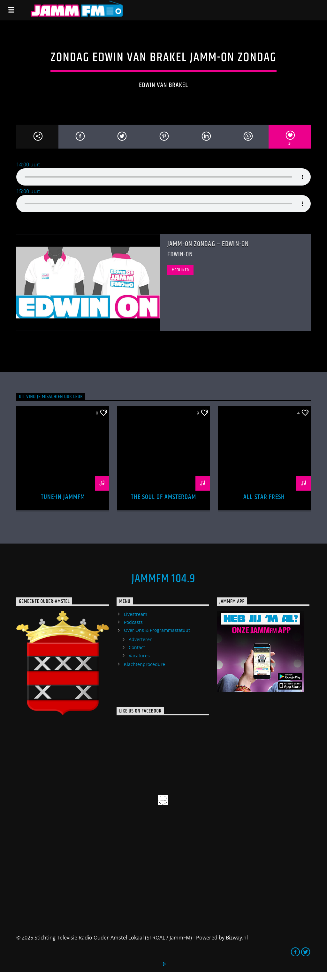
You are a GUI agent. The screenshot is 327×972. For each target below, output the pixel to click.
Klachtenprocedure (144, 664)
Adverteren (141, 639)
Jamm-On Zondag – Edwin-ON (208, 244)
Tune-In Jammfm (63, 497)
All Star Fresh (264, 497)
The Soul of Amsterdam (163, 497)
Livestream (135, 614)
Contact (137, 647)
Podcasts (133, 622)
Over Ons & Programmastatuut (157, 630)
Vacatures (139, 656)
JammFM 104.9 (163, 579)
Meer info (180, 270)
